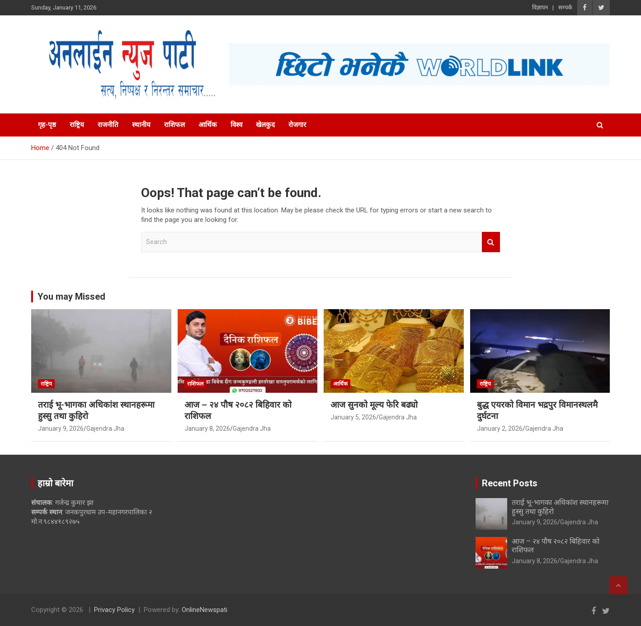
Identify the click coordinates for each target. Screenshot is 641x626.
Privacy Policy (114, 610)
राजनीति (108, 125)
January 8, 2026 (207, 428)
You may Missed (71, 296)
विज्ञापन (540, 7)
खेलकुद (265, 125)
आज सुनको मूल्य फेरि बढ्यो (374, 405)
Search (491, 242)
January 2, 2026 (500, 428)
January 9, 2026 (61, 428)
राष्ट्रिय (77, 125)
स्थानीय (141, 125)
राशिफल (174, 125)
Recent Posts (509, 483)
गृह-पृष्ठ (47, 125)
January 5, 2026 (353, 417)
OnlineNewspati (204, 610)
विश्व (236, 125)
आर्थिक (207, 125)
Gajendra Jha (105, 428)
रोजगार (297, 125)
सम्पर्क (565, 7)
